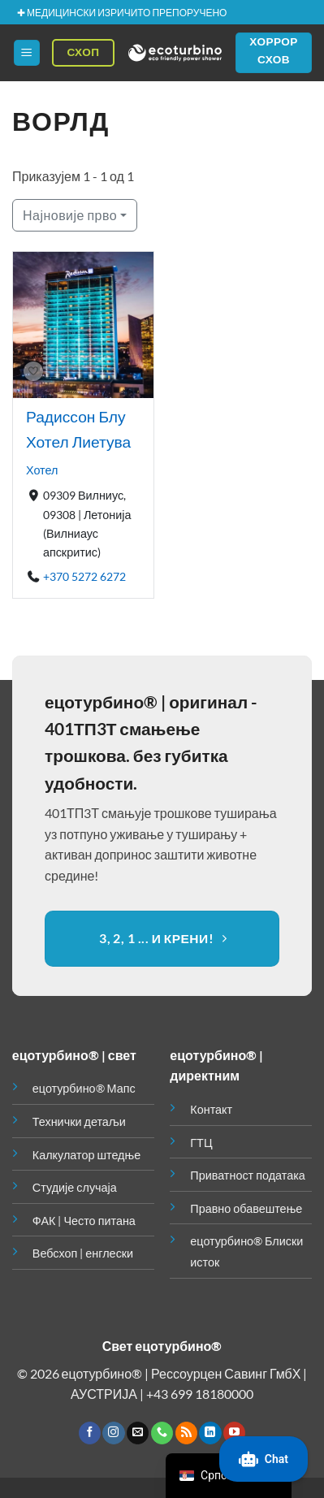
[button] (27, 53)
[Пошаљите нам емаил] (138, 1433)
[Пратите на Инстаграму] (113, 1433)
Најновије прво (70, 215)
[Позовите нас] (162, 1433)
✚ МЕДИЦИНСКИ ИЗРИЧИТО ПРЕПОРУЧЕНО (122, 12)
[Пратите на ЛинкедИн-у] (210, 1433)
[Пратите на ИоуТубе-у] (234, 1433)
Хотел (42, 470)
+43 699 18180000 (199, 1393)
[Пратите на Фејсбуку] (90, 1433)
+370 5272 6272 (84, 576)
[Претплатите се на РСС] (186, 1433)
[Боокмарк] (33, 372)
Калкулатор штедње (86, 1155)
